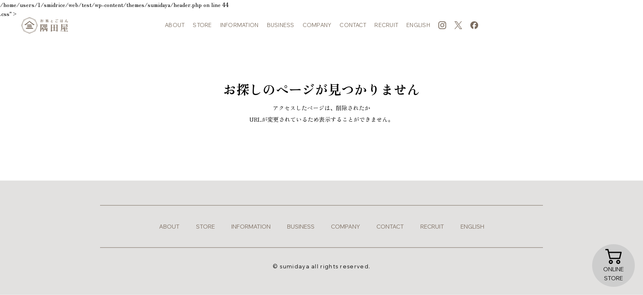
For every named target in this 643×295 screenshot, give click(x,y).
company (317, 28)
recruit (386, 28)
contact (353, 28)
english (418, 28)
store (202, 28)
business (280, 28)
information (239, 28)
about (175, 28)
